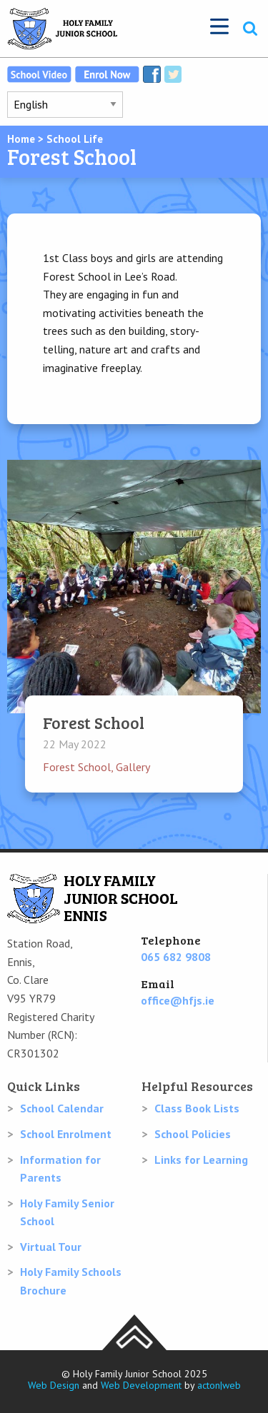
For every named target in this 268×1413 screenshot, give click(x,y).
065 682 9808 (176, 956)
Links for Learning (201, 1159)
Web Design (53, 1385)
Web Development (141, 1385)
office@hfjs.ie (177, 1000)
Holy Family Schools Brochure (70, 1280)
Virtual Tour (50, 1246)
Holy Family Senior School (67, 1212)
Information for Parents (60, 1168)
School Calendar (62, 1108)
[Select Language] (65, 104)
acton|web (219, 1385)
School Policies (192, 1134)
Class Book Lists (196, 1108)
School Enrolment (65, 1134)
